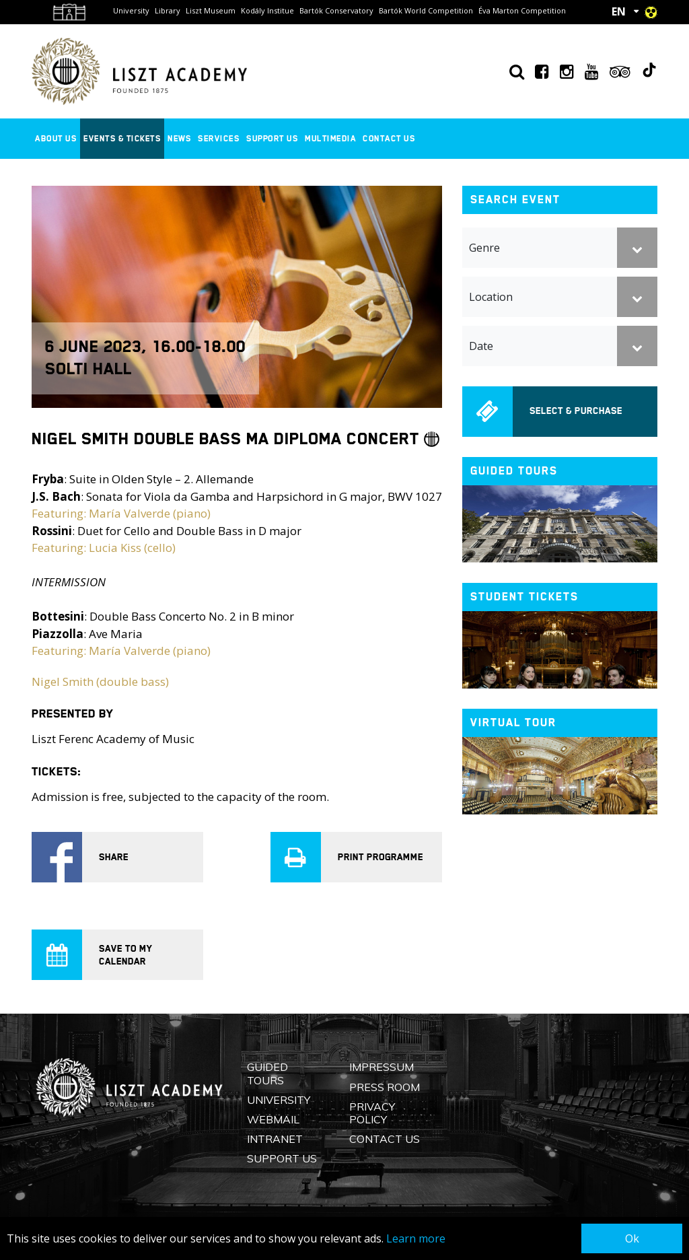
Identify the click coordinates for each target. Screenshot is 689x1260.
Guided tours (514, 470)
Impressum (381, 1067)
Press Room (384, 1087)
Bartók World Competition (426, 10)
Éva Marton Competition (522, 10)
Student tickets (524, 596)
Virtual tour (513, 722)
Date (481, 346)
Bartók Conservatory (336, 10)
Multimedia (330, 138)
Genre (484, 247)
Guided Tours (267, 1073)
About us (56, 138)
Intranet (275, 1139)
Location (491, 296)
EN (619, 11)
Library (167, 10)
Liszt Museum (210, 10)
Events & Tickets (122, 138)
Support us (272, 138)
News (179, 138)
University (131, 10)
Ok (632, 1238)
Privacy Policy (372, 1113)
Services (219, 138)
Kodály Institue (267, 10)
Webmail (273, 1119)
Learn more (415, 1238)
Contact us (389, 138)
